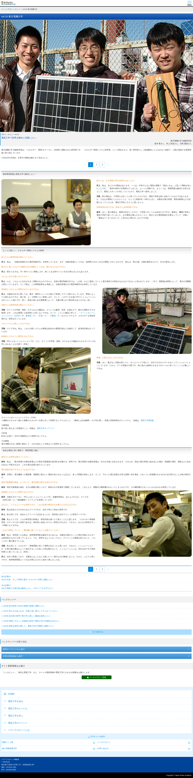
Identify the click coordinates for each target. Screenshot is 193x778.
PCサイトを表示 (98, 737)
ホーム (3, 9)
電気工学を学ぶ (13, 716)
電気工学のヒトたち (15, 708)
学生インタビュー (14, 9)
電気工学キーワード (45, 428)
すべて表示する (97, 632)
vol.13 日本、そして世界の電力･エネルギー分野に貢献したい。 (28, 579)
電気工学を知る (13, 701)
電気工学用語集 (147, 420)
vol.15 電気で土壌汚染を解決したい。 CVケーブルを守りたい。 (28, 588)
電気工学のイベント (15, 723)
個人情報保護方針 (9, 748)
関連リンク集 (7, 742)
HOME (11, 694)
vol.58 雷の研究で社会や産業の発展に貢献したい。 (24, 606)
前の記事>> (6, 576)
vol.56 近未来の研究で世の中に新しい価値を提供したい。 (27, 616)
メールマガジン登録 (97, 677)
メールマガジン (103, 742)
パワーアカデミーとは (16, 730)
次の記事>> (6, 585)
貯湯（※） (43, 316)
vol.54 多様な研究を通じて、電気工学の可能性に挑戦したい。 (29, 626)
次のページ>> (108, 165)
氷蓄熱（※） (55, 316)
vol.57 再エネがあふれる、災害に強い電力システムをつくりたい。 (31, 611)
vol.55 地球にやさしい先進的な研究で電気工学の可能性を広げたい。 (32, 621)
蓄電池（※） (31, 316)
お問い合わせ (103, 748)
